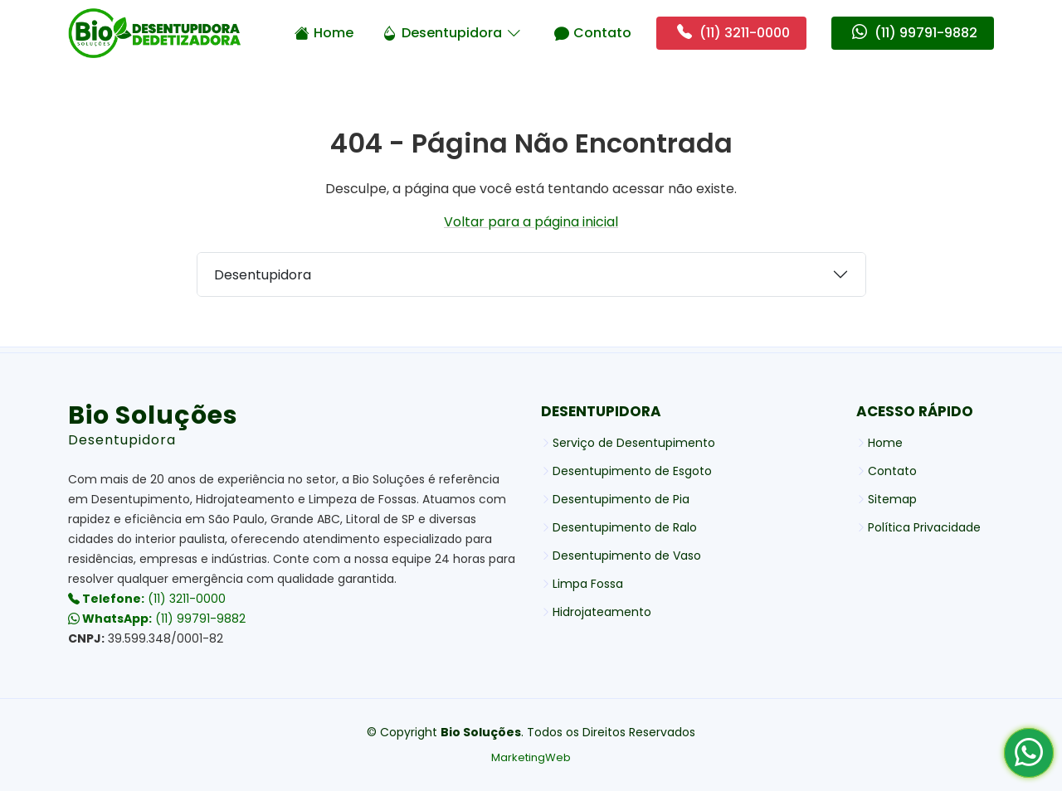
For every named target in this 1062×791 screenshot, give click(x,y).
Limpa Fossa (588, 584)
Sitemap (892, 499)
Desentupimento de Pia (621, 499)
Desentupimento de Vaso (627, 555)
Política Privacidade (924, 527)
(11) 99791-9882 (157, 618)
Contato (592, 32)
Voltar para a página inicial (531, 221)
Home (324, 32)
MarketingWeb (531, 757)
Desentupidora (451, 32)
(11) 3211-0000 (147, 598)
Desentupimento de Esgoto (632, 471)
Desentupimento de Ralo (625, 527)
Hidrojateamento (602, 612)
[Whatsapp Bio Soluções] (1029, 758)
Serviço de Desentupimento (634, 443)
